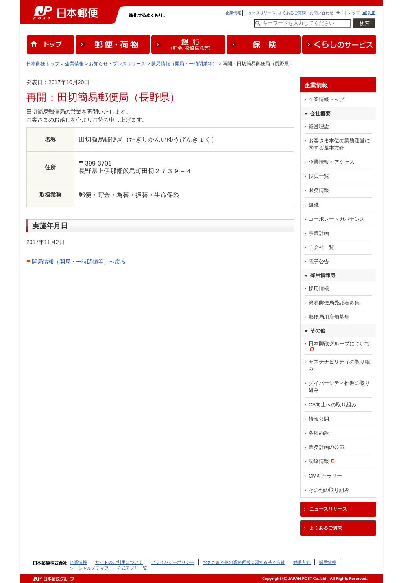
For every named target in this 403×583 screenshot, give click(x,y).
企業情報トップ (326, 99)
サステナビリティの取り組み (339, 365)
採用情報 (319, 289)
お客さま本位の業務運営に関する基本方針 (339, 144)
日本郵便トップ (42, 63)
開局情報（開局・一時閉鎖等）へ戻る (79, 261)
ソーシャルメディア (89, 568)
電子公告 (319, 261)
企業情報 (233, 13)
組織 (314, 205)
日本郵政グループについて (339, 344)
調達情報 (319, 461)
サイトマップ (348, 13)
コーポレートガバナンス (337, 219)
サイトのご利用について (119, 562)
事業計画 (319, 233)
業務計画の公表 (326, 447)
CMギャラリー (325, 476)
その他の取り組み (329, 490)
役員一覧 (319, 176)
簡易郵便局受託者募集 (334, 303)
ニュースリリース (259, 13)
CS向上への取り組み (333, 405)
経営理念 (319, 126)
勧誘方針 (302, 562)
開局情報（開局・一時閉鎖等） (184, 63)
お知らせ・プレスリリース (117, 63)
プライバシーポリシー (172, 562)
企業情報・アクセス (332, 162)
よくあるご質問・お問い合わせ (305, 13)
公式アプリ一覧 (132, 568)
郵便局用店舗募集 (329, 317)
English (368, 12)
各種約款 (319, 433)
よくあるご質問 (325, 528)
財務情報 (319, 190)
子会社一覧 (321, 247)
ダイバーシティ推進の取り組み (339, 386)
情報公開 (319, 419)
